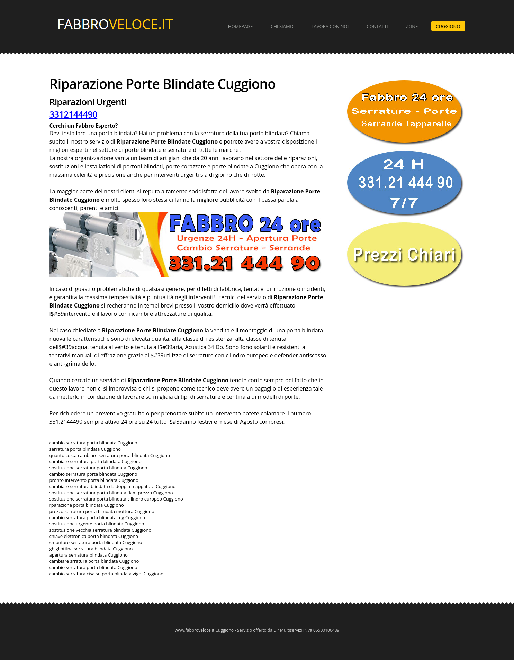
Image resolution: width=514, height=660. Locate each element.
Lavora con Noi (330, 26)
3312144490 (73, 114)
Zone (412, 26)
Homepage (240, 26)
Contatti (377, 26)
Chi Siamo (282, 26)
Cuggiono (448, 26)
